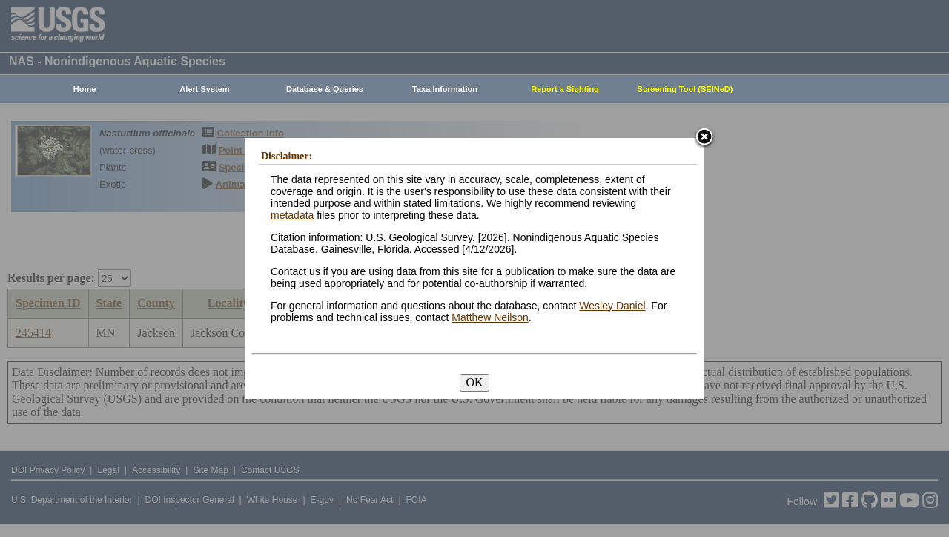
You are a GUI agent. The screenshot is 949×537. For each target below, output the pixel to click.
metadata (292, 215)
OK (474, 382)
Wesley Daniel (612, 306)
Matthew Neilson (490, 317)
